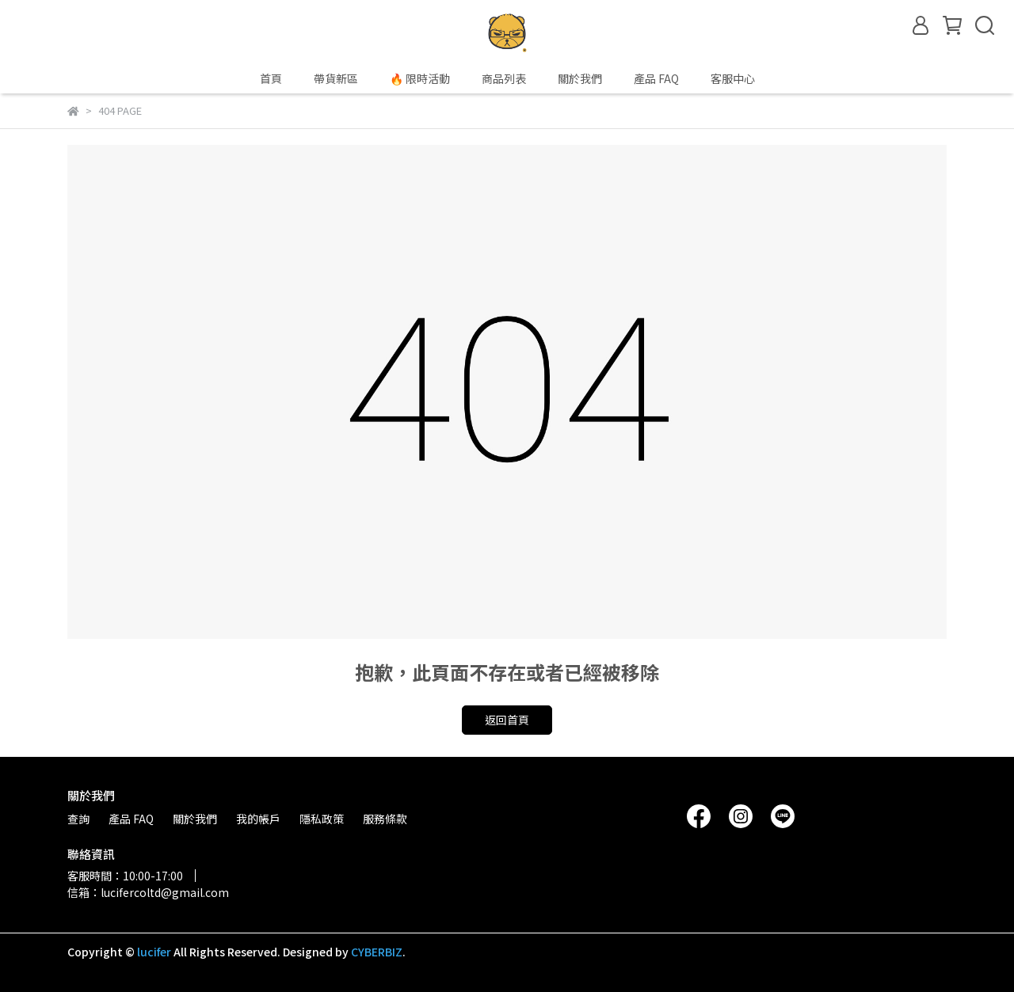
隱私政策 (321, 819)
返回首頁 (507, 720)
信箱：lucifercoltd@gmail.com (148, 892)
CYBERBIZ (376, 952)
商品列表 (504, 78)
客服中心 (733, 78)
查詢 (78, 819)
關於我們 (580, 78)
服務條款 (385, 819)
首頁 (271, 78)
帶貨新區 (336, 78)
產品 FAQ (656, 78)
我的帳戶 (258, 819)
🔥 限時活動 (420, 78)
